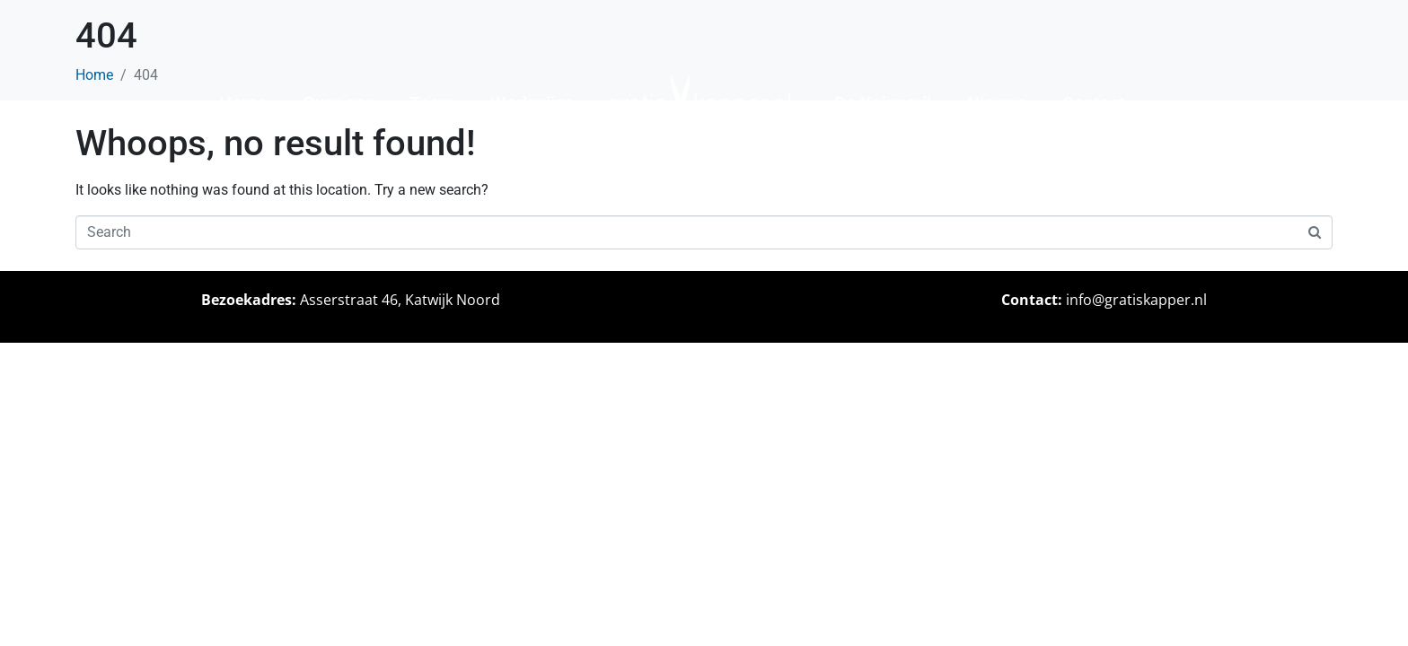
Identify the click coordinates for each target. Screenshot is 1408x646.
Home (243, 103)
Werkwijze (532, 103)
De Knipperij (882, 103)
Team (431, 103)
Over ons (338, 103)
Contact (1093, 103)
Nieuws (996, 103)
